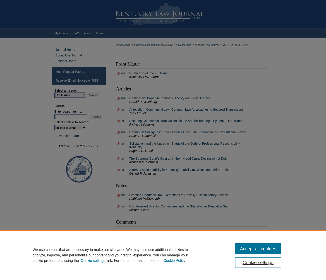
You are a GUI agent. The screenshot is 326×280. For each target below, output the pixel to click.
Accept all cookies (258, 248)
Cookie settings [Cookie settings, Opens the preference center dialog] (258, 262)
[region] (163, 255)
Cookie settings (93, 261)
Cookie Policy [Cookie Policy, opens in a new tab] (174, 261)
